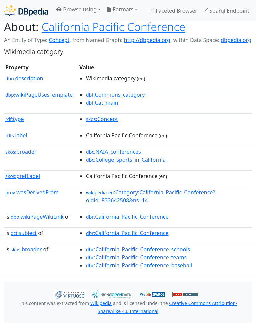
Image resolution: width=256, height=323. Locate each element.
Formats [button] (119, 9)
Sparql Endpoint (226, 10)
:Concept (102, 119)
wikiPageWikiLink (37, 216)
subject (24, 233)
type (14, 119)
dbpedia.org (236, 40)
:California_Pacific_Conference (127, 216)
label (16, 135)
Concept (59, 40)
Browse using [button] (76, 9)
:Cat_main (102, 102)
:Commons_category (115, 94)
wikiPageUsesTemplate (39, 94)
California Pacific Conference (113, 26)
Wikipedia (101, 303)
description (24, 78)
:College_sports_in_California (126, 159)
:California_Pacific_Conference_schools (138, 249)
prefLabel (22, 176)
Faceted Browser (173, 10)
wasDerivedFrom (32, 192)
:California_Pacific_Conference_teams (136, 257)
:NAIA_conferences (113, 151)
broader (20, 151)
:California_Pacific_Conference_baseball (139, 265)
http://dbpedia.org (147, 40)
